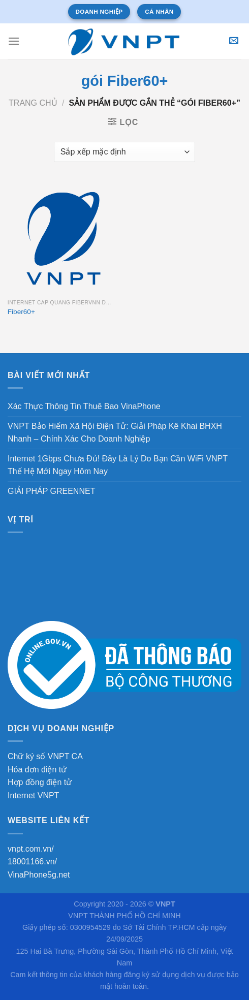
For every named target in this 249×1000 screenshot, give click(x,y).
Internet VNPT (33, 795)
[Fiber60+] (63, 238)
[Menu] (14, 40)
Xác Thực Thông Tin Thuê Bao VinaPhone (84, 406)
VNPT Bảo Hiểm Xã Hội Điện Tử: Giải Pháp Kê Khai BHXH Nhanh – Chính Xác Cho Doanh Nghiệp (115, 433)
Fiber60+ (21, 312)
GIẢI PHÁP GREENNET (51, 491)
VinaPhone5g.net (39, 874)
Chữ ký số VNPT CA (45, 756)
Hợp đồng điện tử (40, 782)
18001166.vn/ (32, 861)
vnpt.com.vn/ (31, 849)
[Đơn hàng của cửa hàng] (124, 152)
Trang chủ (33, 103)
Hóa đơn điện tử (37, 769)
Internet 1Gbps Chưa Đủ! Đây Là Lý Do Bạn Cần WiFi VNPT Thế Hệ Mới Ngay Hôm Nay (118, 465)
